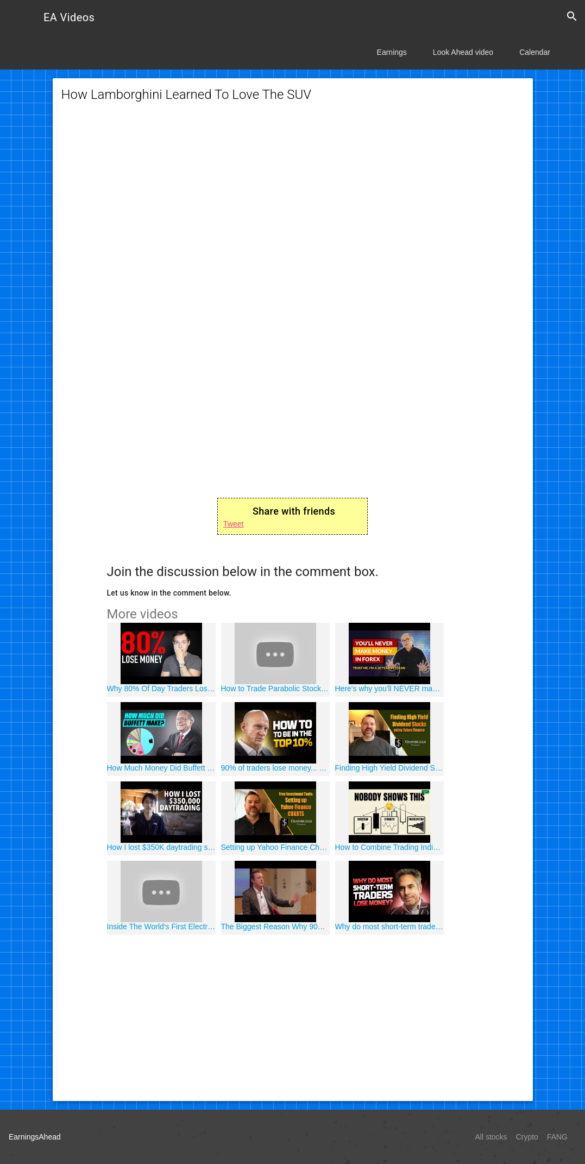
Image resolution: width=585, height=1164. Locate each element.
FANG (557, 1136)
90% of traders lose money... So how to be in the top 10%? (275, 768)
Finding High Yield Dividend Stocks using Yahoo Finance (389, 768)
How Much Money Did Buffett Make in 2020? (161, 768)
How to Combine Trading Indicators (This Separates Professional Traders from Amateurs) (389, 847)
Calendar (534, 52)
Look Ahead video (463, 52)
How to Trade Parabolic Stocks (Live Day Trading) (275, 688)
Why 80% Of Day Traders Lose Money (161, 688)
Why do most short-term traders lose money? (389, 926)
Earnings (392, 52)
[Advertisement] (293, 201)
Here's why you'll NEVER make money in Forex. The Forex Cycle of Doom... (389, 688)
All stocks (491, 1136)
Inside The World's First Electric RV (161, 926)
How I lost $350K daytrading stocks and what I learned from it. (161, 847)
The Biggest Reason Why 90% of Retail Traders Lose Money (275, 926)
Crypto (527, 1136)
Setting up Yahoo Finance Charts (275, 847)
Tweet (233, 524)
